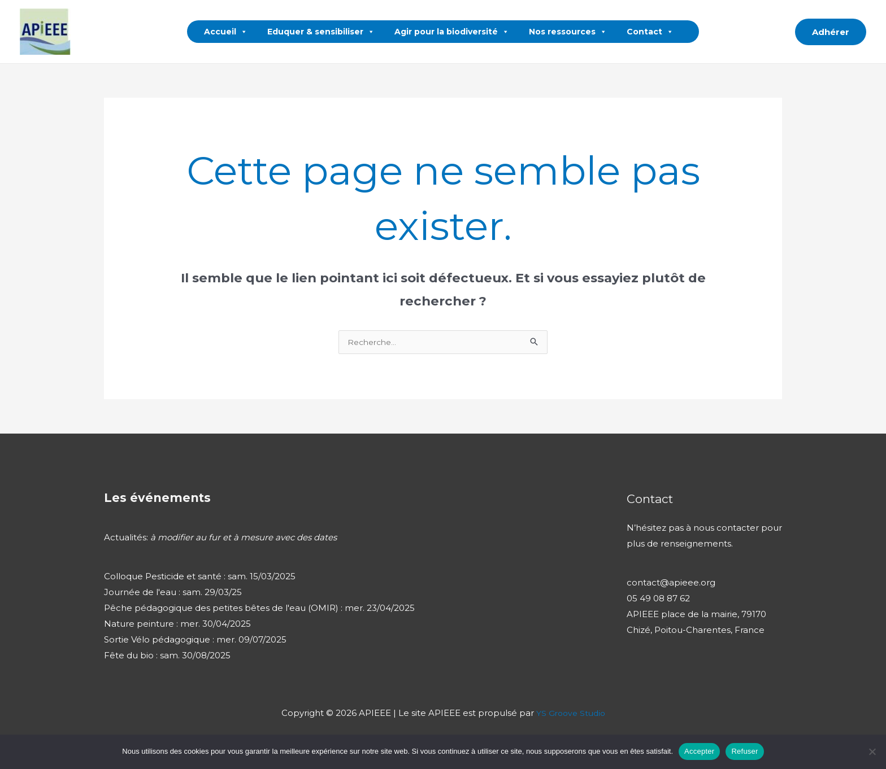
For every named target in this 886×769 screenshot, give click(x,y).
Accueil (225, 31)
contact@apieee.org (671, 584)
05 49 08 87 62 (658, 600)
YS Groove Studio (570, 714)
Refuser (744, 751)
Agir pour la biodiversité (451, 31)
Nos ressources (568, 31)
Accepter (699, 751)
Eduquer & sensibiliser (321, 31)
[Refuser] (872, 751)
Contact (650, 31)
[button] (779, 32)
